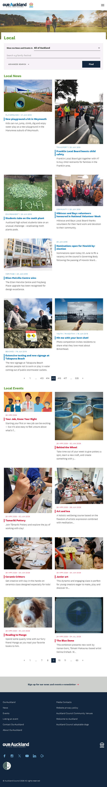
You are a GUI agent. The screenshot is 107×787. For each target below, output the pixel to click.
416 (59, 378)
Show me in (20, 48)
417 (65, 378)
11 (65, 660)
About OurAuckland (12, 730)
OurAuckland (9, 702)
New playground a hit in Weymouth (26, 119)
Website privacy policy (67, 707)
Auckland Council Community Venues (74, 713)
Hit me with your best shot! (72, 337)
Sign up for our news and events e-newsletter (53, 685)
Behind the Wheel (66, 447)
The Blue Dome (65, 640)
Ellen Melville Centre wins (20, 278)
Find (91, 64)
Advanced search (19, 64)
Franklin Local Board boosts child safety (76, 153)
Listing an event (10, 718)
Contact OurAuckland (13, 724)
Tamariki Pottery (15, 520)
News (5, 707)
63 (77, 660)
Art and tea (63, 511)
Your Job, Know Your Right (21, 419)
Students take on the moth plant (24, 218)
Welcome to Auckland (66, 718)
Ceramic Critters (15, 576)
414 (47, 378)
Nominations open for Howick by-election (75, 248)
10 (59, 660)
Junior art (62, 576)
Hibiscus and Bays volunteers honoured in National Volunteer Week (78, 215)
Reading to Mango (15, 635)
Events (6, 713)
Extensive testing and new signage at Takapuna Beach (27, 357)
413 (41, 378)
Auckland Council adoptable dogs (72, 724)
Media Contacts (63, 702)
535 (77, 378)
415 (53, 378)
